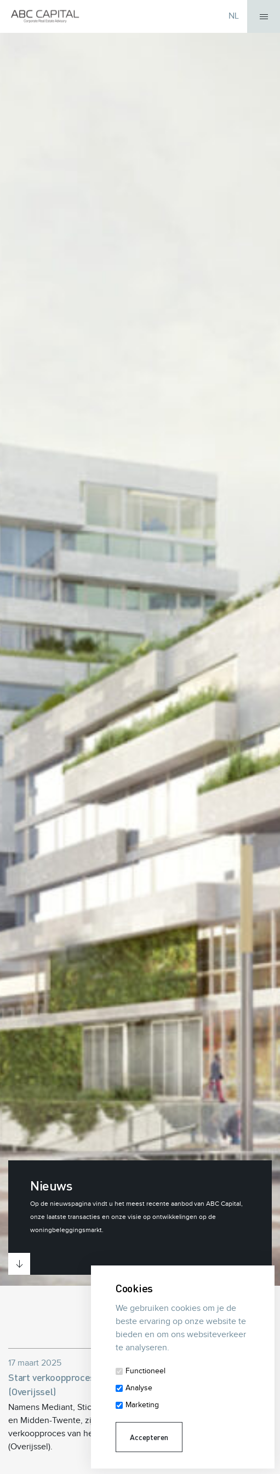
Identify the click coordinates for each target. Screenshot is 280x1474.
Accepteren (149, 1437)
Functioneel (145, 1371)
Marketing (142, 1405)
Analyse (138, 1388)
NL (233, 16)
